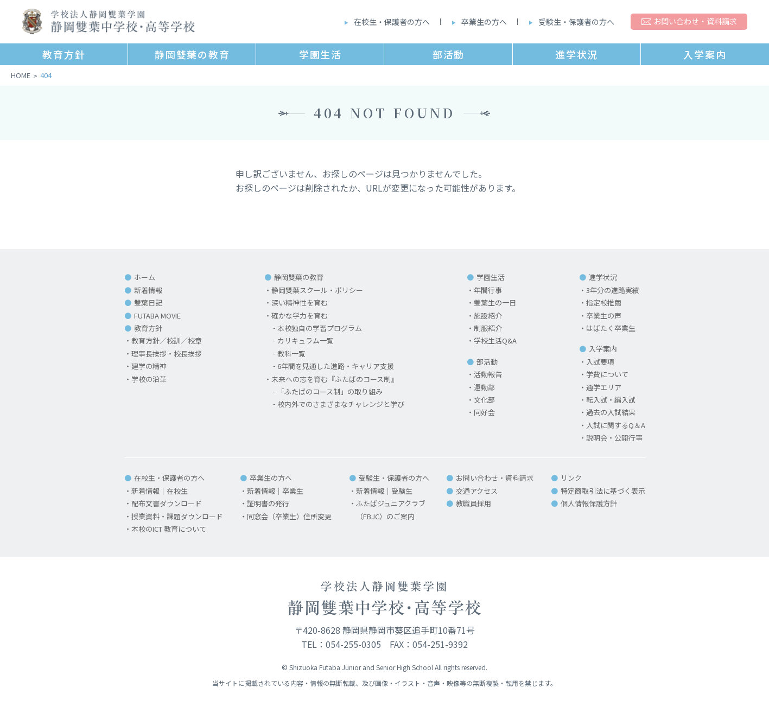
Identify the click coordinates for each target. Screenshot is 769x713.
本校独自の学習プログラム (319, 328)
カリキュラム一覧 (305, 340)
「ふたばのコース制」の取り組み (330, 391)
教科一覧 (291, 353)
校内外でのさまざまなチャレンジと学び (340, 404)
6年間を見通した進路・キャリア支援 (335, 366)
